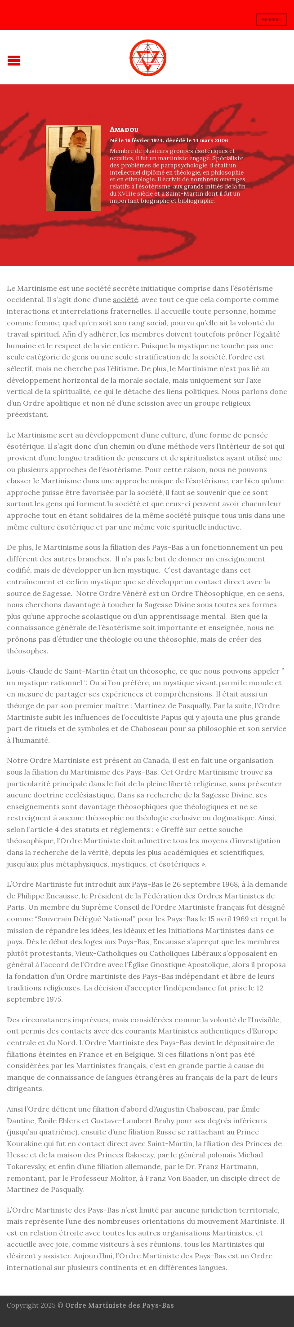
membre (271, 19)
